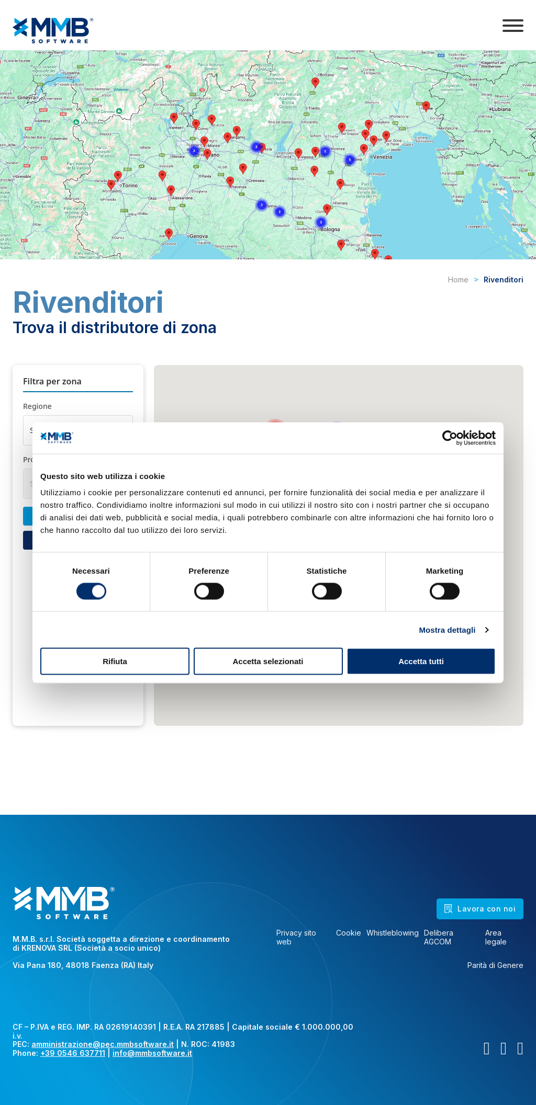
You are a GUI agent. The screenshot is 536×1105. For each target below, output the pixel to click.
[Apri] (512, 25)
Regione (37, 406)
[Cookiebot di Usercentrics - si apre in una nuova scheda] (450, 438)
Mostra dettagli (447, 629)
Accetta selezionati (267, 661)
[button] (255, 412)
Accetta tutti (421, 661)
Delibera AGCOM (438, 937)
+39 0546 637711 (72, 1053)
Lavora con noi (480, 908)
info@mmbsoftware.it (152, 1053)
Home (458, 279)
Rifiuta (115, 661)
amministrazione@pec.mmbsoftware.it (102, 1044)
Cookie (348, 933)
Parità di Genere (495, 965)
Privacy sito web (296, 937)
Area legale (496, 937)
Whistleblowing (392, 933)
